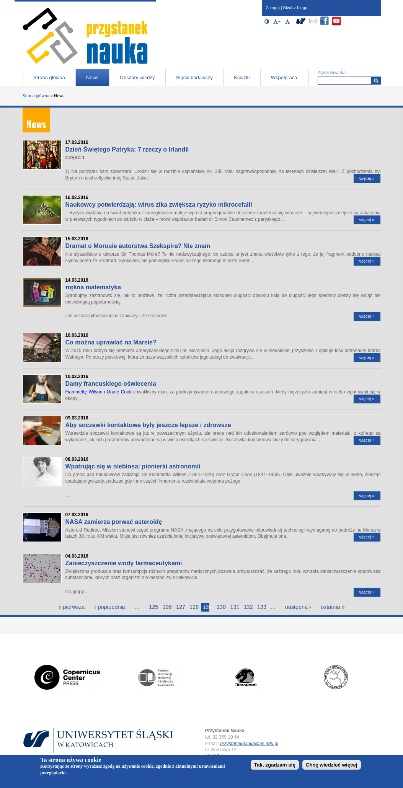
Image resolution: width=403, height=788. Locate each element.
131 (234, 607)
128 (194, 607)
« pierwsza (71, 607)
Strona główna (49, 77)
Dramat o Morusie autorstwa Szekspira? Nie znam (137, 246)
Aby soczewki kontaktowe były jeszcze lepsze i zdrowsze (148, 425)
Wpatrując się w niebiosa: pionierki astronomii (133, 466)
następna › (298, 607)
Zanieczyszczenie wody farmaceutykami (123, 563)
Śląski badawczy (194, 77)
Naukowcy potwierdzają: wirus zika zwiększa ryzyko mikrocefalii (158, 204)
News (92, 77)
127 (180, 607)
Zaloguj (273, 7)
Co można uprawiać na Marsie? (111, 342)
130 (221, 607)
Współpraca (284, 77)
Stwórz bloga (295, 7)
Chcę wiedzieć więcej (331, 766)
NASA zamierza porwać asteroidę (113, 522)
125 (153, 607)
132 (248, 607)
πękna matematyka (93, 287)
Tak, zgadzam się (274, 766)
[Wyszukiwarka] (376, 81)
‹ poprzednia (110, 607)
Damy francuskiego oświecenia (110, 383)
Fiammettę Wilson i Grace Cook (98, 392)
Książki (242, 77)
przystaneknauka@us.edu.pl (249, 743)
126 (167, 607)
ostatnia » (332, 607)
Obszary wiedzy (137, 77)
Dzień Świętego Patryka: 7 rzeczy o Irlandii (127, 149)
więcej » (367, 178)
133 (261, 607)
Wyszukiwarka (332, 72)
